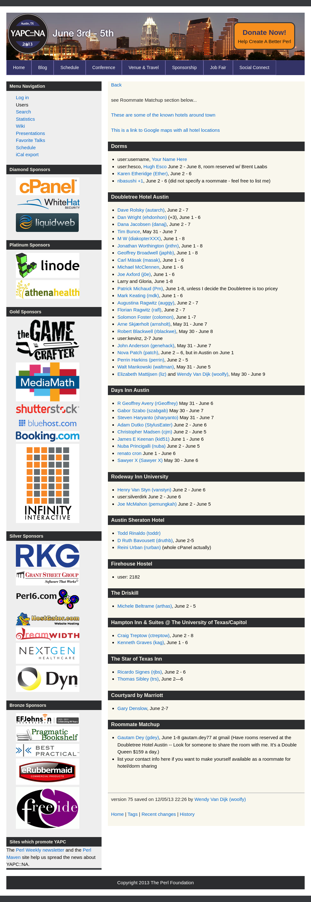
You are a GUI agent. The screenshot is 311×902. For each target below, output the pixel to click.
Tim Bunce (128, 231)
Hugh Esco (155, 166)
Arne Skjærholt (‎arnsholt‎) (143, 324)
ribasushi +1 (130, 180)
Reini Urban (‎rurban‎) (139, 547)
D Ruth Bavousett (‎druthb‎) (145, 540)
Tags (133, 814)
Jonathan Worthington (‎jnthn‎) (148, 245)
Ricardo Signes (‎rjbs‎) (139, 672)
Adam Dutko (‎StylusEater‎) (144, 424)
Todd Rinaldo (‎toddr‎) (139, 533)
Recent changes (159, 814)
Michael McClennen (138, 267)
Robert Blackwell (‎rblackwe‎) (146, 331)
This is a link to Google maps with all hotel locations (165, 130)
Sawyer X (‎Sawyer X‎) (140, 460)
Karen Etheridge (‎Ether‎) (142, 173)
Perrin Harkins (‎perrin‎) (140, 359)
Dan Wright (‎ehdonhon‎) (142, 217)
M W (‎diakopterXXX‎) (139, 238)
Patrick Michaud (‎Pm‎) (140, 288)
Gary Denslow (132, 708)
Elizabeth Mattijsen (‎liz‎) (141, 374)
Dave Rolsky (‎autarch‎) (140, 210)
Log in (22, 97)
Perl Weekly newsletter (40, 850)
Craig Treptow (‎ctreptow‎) (143, 635)
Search (23, 111)
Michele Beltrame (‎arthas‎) (144, 606)
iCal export (27, 154)
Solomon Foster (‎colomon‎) (145, 317)
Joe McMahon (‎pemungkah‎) (147, 504)
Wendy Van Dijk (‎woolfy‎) (202, 374)
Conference (103, 67)
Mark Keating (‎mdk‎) (138, 295)
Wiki (20, 126)
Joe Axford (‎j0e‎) (134, 274)
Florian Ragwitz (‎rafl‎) (139, 309)
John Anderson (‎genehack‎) (145, 345)
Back (116, 84)
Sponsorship (184, 67)
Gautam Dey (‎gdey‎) (138, 737)
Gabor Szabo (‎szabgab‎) (142, 410)
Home (19, 67)
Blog (42, 67)
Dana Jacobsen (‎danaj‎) (142, 224)
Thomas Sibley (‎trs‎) (138, 678)
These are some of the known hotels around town (163, 115)
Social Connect (254, 67)
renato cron (129, 453)
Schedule (69, 67)
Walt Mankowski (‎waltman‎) (145, 366)
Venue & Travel (144, 67)
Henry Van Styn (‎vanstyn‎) (144, 489)
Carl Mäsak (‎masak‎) (138, 260)
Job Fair (218, 67)
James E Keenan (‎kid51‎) (143, 439)
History (187, 814)
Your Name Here (169, 159)
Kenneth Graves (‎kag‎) (140, 642)
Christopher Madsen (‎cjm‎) (144, 431)
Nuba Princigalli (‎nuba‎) (141, 446)
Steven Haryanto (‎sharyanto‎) (147, 417)
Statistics (25, 119)
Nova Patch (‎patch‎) (137, 352)
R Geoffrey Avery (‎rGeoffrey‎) (147, 403)
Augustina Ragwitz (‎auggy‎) (145, 302)
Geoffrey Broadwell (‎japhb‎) (145, 252)
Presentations (30, 133)
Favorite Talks (30, 140)
